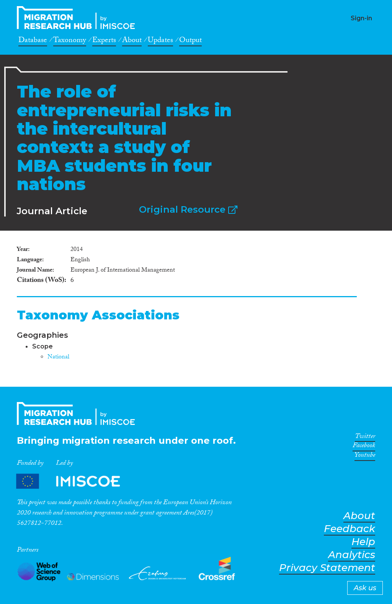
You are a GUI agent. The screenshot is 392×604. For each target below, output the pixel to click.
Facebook (364, 446)
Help (363, 542)
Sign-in (361, 18)
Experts (104, 41)
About (132, 41)
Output (190, 41)
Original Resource (188, 209)
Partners (75, 481)
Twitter (365, 437)
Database (32, 41)
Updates (160, 41)
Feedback (349, 529)
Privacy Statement (327, 568)
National (58, 357)
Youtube (364, 456)
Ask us (365, 588)
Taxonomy (69, 41)
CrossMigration (78, 17)
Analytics (351, 555)
